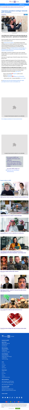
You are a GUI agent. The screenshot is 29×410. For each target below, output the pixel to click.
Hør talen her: (18, 71)
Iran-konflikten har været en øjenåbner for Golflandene (12, 233)
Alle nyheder (4, 365)
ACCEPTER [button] (17, 408)
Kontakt (3, 371)
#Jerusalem (10, 74)
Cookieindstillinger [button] (11, 408)
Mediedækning (10, 171)
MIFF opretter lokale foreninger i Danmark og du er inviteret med (14, 197)
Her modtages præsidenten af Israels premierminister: (11, 118)
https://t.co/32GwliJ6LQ (19, 76)
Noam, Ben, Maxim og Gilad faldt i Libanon (9, 271)
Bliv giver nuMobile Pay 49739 (21, 4)
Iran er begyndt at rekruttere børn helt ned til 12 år (11, 309)
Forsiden (3, 363)
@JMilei (9, 76)
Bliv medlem (4, 373)
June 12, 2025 (23, 78)
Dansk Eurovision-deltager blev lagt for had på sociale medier (13, 328)
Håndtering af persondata (6, 377)
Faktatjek (3, 366)
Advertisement (11, 116)
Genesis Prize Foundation (9, 42)
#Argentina (15, 73)
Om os (3, 374)
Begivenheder (4, 367)
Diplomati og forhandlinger (13, 170)
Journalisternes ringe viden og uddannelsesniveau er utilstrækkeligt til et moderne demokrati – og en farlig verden (13, 252)
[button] (24, 14)
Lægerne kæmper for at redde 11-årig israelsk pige (11, 215)
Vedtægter (3, 375)
